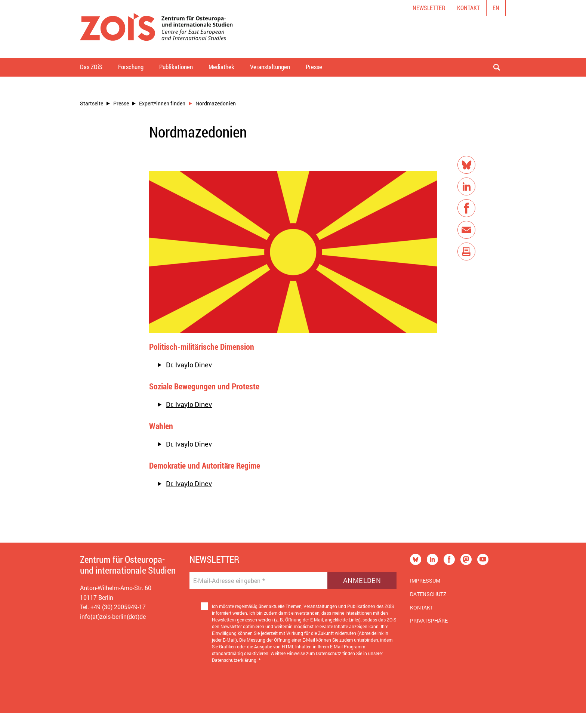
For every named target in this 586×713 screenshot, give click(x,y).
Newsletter (429, 8)
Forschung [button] (131, 66)
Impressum (425, 580)
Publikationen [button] (176, 66)
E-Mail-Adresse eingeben (229, 581)
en (496, 8)
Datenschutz (428, 594)
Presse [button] (314, 66)
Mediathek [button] (221, 66)
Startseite (91, 103)
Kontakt (468, 8)
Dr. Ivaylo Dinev (189, 364)
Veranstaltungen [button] (270, 66)
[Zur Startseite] (156, 29)
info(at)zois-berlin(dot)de (113, 616)
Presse (121, 103)
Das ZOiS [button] (91, 66)
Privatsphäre (429, 620)
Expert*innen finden (162, 103)
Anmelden (362, 580)
